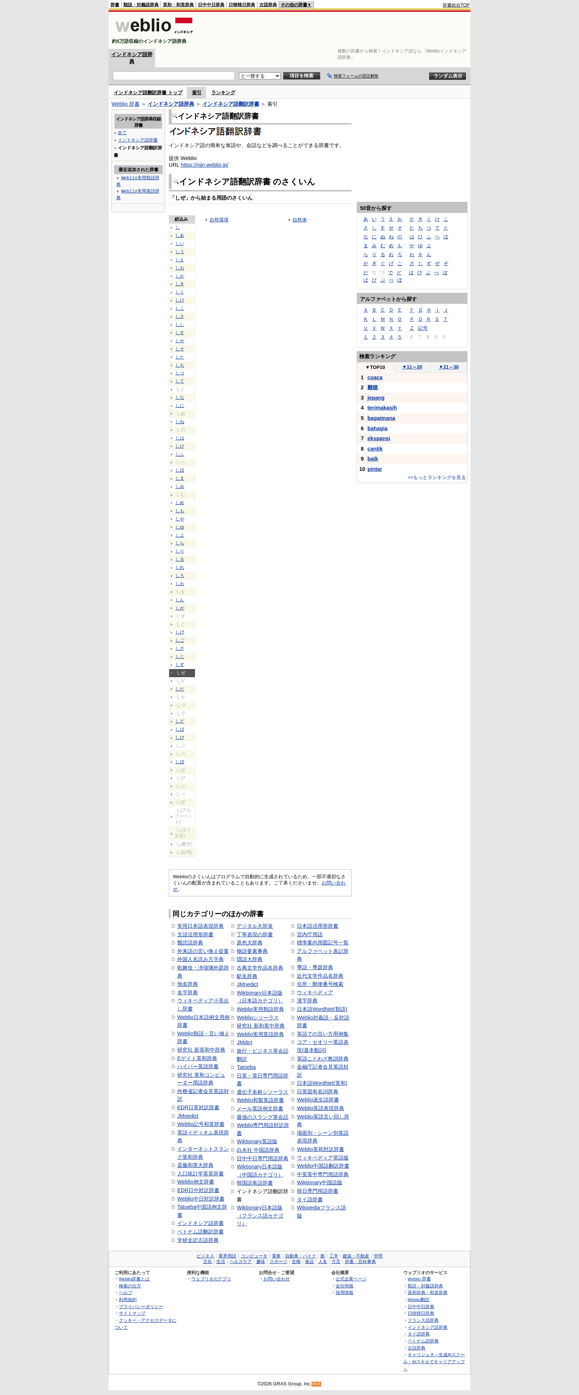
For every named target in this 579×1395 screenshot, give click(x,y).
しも (179, 510)
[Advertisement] (335, 30)
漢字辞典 (307, 1001)
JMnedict (188, 1116)
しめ (179, 502)
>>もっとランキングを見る (437, 477)
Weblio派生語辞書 (318, 1100)
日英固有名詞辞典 (317, 1091)
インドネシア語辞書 (200, 1223)
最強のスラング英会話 (262, 1117)
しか (179, 276)
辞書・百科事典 (360, 1261)
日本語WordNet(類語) (322, 1009)
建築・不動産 (356, 1256)
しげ (179, 632)
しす (179, 332)
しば (179, 729)
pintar (374, 469)
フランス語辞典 (423, 1320)
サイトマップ (132, 1313)
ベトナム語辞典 (423, 1340)
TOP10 (375, 367)
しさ (179, 316)
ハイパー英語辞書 (198, 1066)
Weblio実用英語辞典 (260, 1034)
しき (179, 283)
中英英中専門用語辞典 (323, 1174)
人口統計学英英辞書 (200, 1174)
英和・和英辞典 (178, 5)
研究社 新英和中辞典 (201, 1050)
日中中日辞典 (211, 5)
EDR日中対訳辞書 (198, 1190)
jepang (375, 398)
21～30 (449, 367)
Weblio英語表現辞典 (320, 1108)
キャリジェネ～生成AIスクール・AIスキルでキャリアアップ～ (434, 1361)
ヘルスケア (241, 1261)
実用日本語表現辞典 (200, 926)
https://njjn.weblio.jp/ (205, 165)
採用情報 (344, 1292)
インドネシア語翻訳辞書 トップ (148, 92)
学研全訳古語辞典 (198, 1240)
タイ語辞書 (310, 1199)
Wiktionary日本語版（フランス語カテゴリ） (260, 1215)
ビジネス (205, 1256)
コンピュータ (254, 1256)
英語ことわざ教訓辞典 (323, 1059)
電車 (276, 1256)
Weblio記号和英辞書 (201, 1124)
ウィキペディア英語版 (323, 1158)
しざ (179, 648)
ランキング (223, 92)
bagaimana (381, 418)
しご (179, 640)
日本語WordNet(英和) (322, 1083)
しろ (179, 575)
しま (179, 478)
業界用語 (227, 1256)
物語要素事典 (252, 951)
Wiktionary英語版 (257, 1141)
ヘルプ (125, 1292)
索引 (197, 92)
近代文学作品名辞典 (320, 976)
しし (179, 324)
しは (179, 438)
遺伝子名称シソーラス (262, 1092)
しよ (179, 535)
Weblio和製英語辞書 (260, 1100)
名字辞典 (187, 992)
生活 (220, 1261)
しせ (179, 340)
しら (179, 543)
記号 (423, 328)
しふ (179, 454)
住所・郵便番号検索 (320, 984)
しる (179, 559)
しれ (179, 567)
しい (179, 243)
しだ (179, 689)
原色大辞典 (250, 943)
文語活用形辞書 (195, 934)
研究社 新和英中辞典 (261, 1026)
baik (372, 459)
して (179, 381)
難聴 (372, 387)
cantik (375, 449)
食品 (309, 1261)
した (179, 357)
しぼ (179, 761)
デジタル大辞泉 (255, 926)
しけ (179, 300)
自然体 (299, 220)
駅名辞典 (247, 976)
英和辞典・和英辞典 (428, 1292)
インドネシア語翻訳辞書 (230, 104)
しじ (179, 656)
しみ (179, 486)
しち (179, 365)
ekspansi (378, 438)
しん (179, 600)
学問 (378, 1256)
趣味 (260, 1261)
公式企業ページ (351, 1278)
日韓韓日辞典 (242, 5)
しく (179, 292)
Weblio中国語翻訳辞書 (323, 1166)
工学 (333, 1256)
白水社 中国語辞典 (258, 1150)
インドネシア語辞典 (171, 104)
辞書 (114, 5)
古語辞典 (268, 5)
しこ (179, 308)
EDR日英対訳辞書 (198, 1107)
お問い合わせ (276, 1278)
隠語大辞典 (250, 959)
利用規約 (128, 1299)
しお (179, 268)
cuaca (375, 377)
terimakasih (382, 408)
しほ (179, 470)
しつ (179, 373)
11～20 (412, 367)
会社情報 (344, 1285)
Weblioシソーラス (258, 1018)
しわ (179, 583)
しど (179, 721)
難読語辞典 (190, 943)
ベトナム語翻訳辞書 (200, 1232)
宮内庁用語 (310, 934)
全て (122, 132)
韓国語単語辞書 (255, 1183)
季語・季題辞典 (315, 967)
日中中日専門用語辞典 (262, 1158)
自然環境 (219, 220)
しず (179, 664)
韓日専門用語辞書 (317, 1191)
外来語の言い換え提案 (203, 951)
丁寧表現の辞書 (255, 934)
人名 (322, 1261)
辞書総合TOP (456, 5)
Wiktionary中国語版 (319, 1182)
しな (179, 397)
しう (179, 251)
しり (179, 551)
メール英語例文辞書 (260, 1108)
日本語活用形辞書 (317, 926)
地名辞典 (187, 984)
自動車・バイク (300, 1256)
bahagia (377, 428)
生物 (296, 1261)
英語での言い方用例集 (323, 1034)
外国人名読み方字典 (200, 959)
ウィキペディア (315, 992)
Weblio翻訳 (418, 1299)
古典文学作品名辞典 (260, 968)
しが (179, 608)
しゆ (179, 527)
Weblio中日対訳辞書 (201, 1199)
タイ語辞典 (419, 1333)
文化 (207, 1261)
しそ (179, 349)
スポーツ (278, 1261)
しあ (179, 235)
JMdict (244, 1042)
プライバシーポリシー (141, 1306)
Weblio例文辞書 (195, 1182)
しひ (179, 446)
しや (179, 519)
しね (179, 421)
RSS (316, 1384)
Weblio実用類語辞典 (260, 1009)
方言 (336, 1261)
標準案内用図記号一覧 (323, 943)
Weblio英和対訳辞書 (320, 1149)
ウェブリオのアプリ (211, 1278)
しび (179, 737)
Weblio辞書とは (134, 1278)
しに (179, 405)
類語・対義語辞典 (141, 5)
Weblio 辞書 (126, 104)
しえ (179, 259)
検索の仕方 (130, 1285)
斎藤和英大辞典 (195, 1165)
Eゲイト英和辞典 (197, 1058)
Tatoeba (246, 1067)
